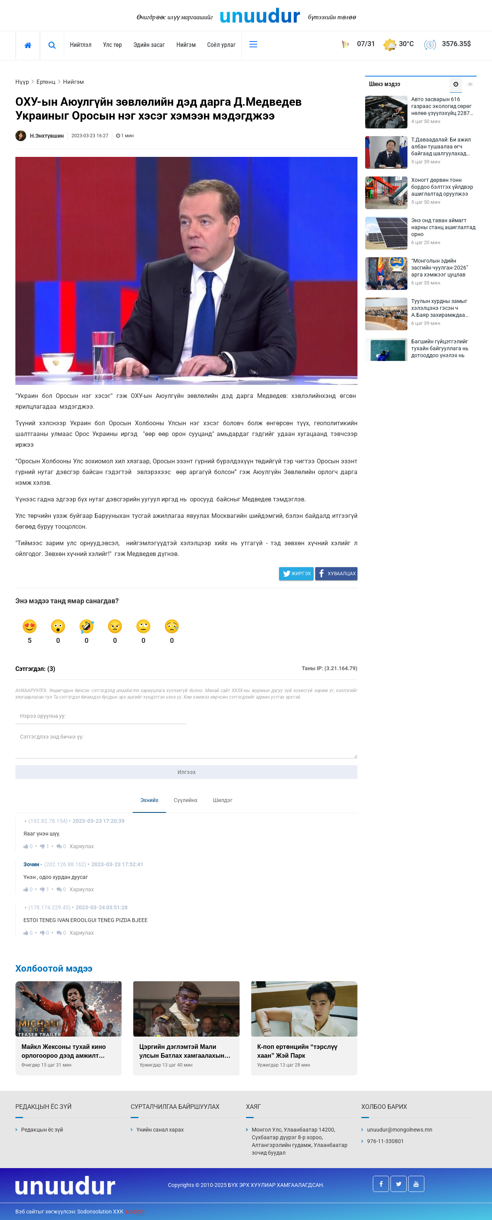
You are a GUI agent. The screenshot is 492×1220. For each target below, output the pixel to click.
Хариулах (82, 846)
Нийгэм (186, 44)
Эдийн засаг (149, 44)
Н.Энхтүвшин (47, 136)
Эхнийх (149, 800)
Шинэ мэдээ (384, 84)
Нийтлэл (80, 44)
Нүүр (22, 81)
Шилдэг (223, 800)
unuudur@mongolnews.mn (399, 1130)
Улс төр (112, 44)
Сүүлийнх (186, 800)
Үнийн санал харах (160, 1130)
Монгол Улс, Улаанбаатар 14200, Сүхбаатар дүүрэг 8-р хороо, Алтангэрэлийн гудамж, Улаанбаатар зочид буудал (299, 1141)
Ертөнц (46, 81)
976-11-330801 (385, 1141)
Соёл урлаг (221, 44)
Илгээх (187, 772)
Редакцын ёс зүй (42, 1130)
